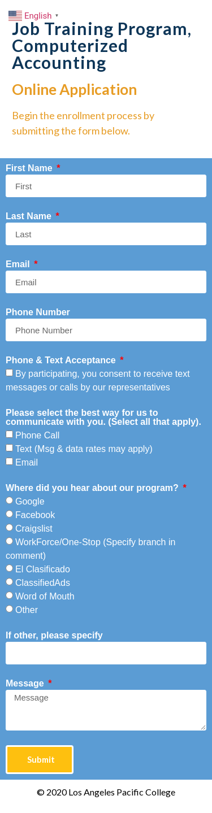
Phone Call (37, 435)
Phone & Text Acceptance (62, 360)
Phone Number (38, 312)
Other (26, 610)
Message (26, 683)
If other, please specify (54, 635)
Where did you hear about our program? (93, 488)
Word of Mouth (45, 596)
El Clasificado (42, 569)
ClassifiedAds (42, 583)
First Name (30, 168)
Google (30, 501)
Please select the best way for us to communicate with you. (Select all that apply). (103, 417)
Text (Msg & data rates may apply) (84, 449)
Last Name (30, 216)
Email (19, 264)
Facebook (35, 515)
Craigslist (34, 528)
